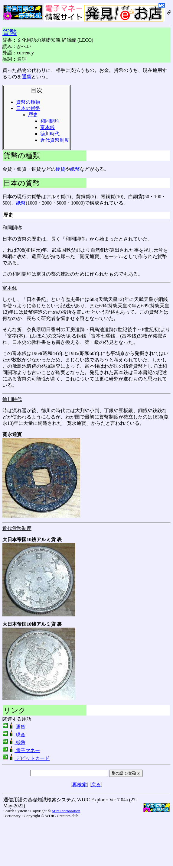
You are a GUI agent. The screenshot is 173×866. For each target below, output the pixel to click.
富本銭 (47, 127)
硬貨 (60, 169)
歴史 (33, 114)
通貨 (26, 76)
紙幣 (75, 169)
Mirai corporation (66, 811)
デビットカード (26, 758)
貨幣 (9, 32)
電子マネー (21, 750)
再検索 (79, 784)
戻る (96, 784)
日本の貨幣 (28, 108)
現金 (13, 734)
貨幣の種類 (28, 102)
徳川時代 (50, 133)
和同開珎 (50, 121)
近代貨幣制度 (54, 140)
